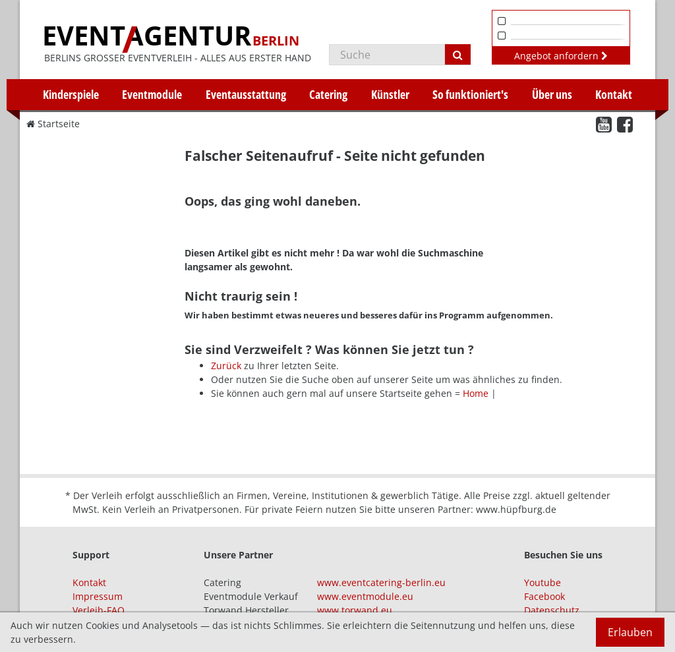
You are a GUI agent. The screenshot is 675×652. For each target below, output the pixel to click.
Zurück (226, 365)
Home (475, 393)
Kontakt (613, 94)
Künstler (390, 94)
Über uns (552, 94)
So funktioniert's (470, 94)
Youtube (542, 582)
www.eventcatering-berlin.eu (381, 582)
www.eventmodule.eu (365, 596)
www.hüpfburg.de (516, 509)
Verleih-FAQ (99, 610)
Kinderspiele (71, 94)
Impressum (98, 596)
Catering (328, 94)
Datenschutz (551, 610)
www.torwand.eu (354, 610)
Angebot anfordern (561, 55)
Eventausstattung (246, 94)
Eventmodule (152, 94)
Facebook (544, 596)
